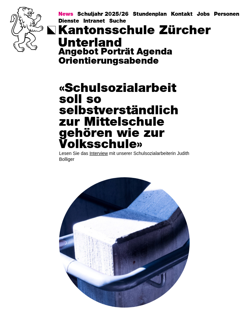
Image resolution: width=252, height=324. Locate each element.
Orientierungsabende (108, 61)
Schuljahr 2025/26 (103, 14)
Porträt (117, 52)
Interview (99, 153)
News (65, 14)
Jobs (203, 14)
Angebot (78, 52)
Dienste (68, 21)
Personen (226, 14)
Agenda (154, 52)
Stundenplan (150, 14)
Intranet (94, 21)
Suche (117, 21)
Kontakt (182, 14)
